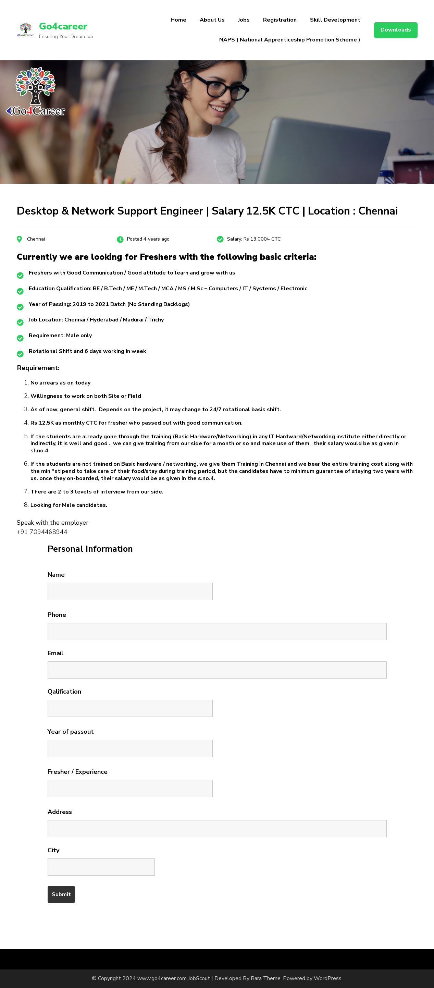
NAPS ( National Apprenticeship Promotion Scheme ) (289, 40)
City (53, 850)
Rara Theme (266, 978)
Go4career (63, 26)
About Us (212, 20)
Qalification (64, 691)
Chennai (36, 239)
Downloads (396, 30)
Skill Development (335, 20)
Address (60, 812)
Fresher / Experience (78, 772)
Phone (57, 615)
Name (56, 575)
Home (178, 20)
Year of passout (71, 732)
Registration (280, 20)
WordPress (328, 978)
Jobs (244, 20)
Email (55, 653)
